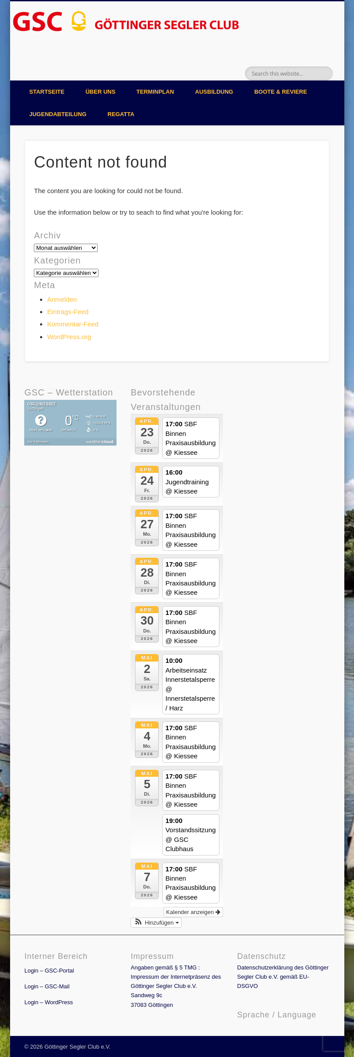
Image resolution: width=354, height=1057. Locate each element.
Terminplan (155, 91)
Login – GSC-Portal (49, 970)
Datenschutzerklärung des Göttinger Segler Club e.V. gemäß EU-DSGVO (282, 976)
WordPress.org (69, 336)
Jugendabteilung (58, 114)
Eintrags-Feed (67, 311)
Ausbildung (214, 91)
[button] (156, 923)
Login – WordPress (48, 1002)
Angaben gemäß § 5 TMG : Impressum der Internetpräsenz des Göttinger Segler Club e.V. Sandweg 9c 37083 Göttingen (176, 986)
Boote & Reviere (280, 91)
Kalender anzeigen (193, 912)
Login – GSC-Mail (46, 986)
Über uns (100, 91)
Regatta (121, 114)
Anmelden (62, 299)
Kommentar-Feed (73, 324)
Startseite (47, 91)
